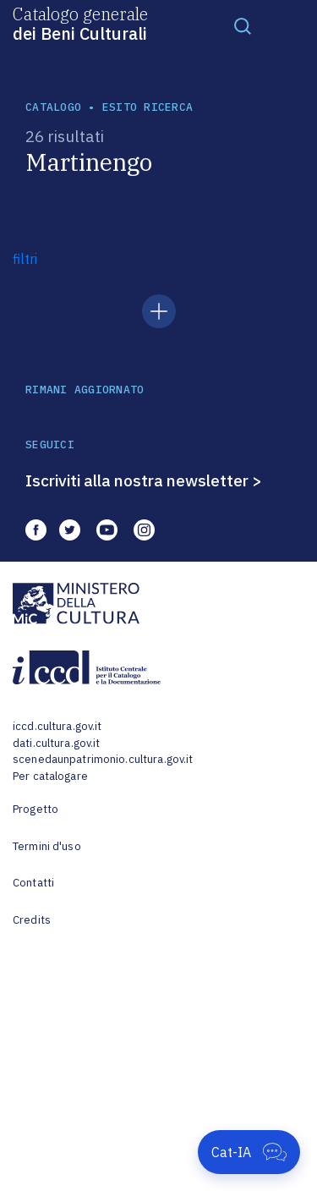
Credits (32, 920)
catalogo (53, 107)
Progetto (35, 809)
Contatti (33, 882)
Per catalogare (50, 776)
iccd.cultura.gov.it (57, 726)
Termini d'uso (47, 846)
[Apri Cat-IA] (249, 1152)
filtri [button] (25, 258)
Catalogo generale (80, 23)
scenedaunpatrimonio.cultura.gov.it (103, 759)
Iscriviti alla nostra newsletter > (143, 480)
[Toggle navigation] (242, 25)
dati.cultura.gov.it (56, 743)
